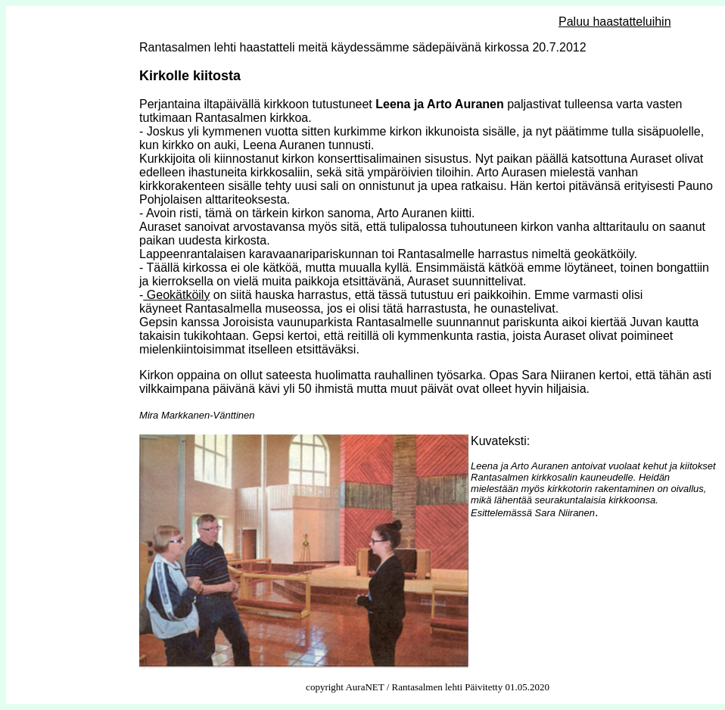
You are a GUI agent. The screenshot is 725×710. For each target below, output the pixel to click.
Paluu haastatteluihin (615, 21)
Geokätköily (176, 294)
